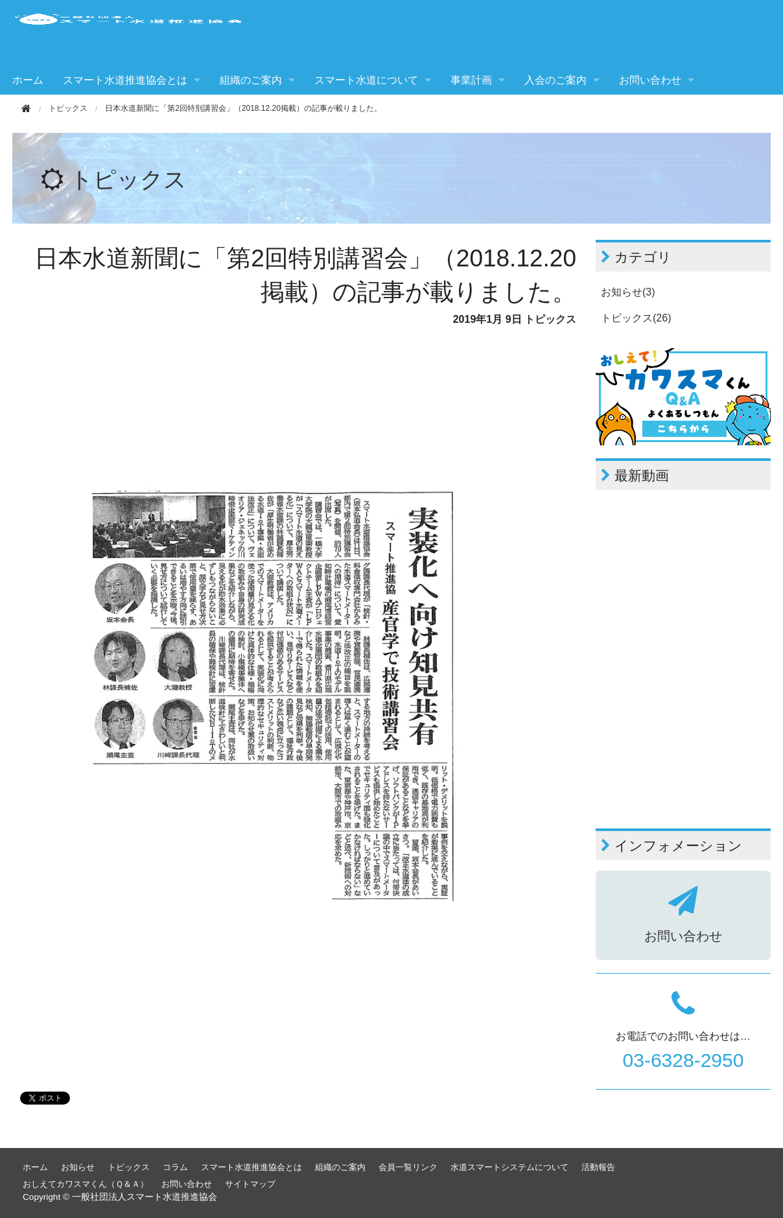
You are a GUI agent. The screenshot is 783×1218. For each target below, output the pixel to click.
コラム (175, 1167)
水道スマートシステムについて (509, 1167)
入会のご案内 (555, 80)
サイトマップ (250, 1184)
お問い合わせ (650, 80)
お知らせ (78, 1167)
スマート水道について (366, 80)
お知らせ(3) (628, 292)
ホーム (27, 80)
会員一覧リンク (408, 1167)
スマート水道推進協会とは (125, 80)
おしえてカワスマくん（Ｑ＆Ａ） (85, 1184)
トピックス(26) (636, 317)
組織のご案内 (251, 80)
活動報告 (598, 1167)
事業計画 (471, 80)
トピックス (68, 108)
